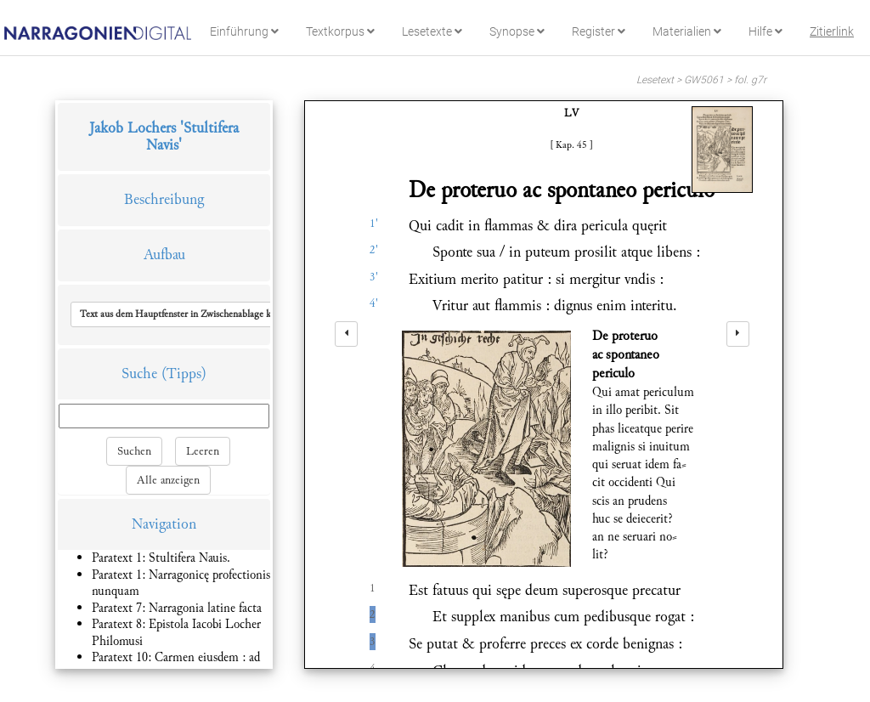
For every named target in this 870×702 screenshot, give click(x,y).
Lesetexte (432, 31)
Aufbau (164, 254)
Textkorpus (340, 31)
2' (374, 249)
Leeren (202, 451)
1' (374, 223)
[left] (346, 334)
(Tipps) (183, 373)
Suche (139, 373)
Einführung (244, 31)
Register (598, 31)
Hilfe (765, 31)
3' (374, 277)
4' (374, 303)
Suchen (134, 451)
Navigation (164, 524)
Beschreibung (164, 199)
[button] (190, 314)
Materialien (686, 31)
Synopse (517, 31)
